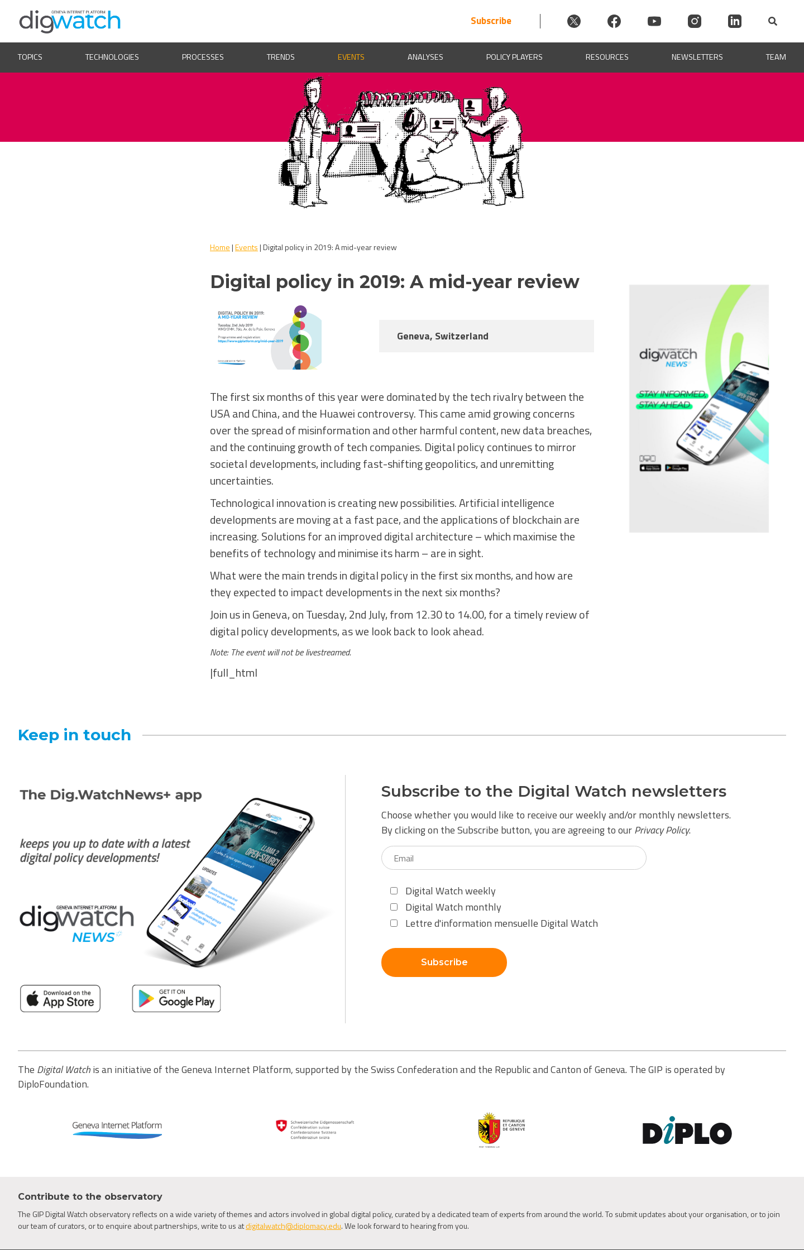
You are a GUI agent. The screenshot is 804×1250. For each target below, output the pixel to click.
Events (351, 57)
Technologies (112, 57)
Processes (203, 57)
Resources (607, 57)
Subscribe (491, 21)
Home (220, 247)
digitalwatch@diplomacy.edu (293, 1226)
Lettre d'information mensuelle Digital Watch (494, 923)
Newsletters (697, 57)
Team (776, 57)
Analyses (425, 57)
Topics (30, 57)
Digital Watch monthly (445, 906)
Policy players (514, 57)
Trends (281, 57)
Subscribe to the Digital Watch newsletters (553, 791)
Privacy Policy (661, 829)
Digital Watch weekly (443, 890)
